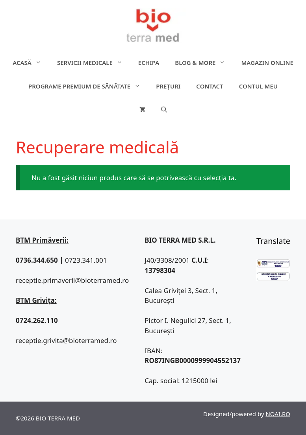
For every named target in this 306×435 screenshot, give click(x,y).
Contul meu (258, 86)
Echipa (148, 62)
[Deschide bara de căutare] (164, 110)
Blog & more (204, 62)
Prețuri (168, 86)
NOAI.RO (277, 414)
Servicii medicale (93, 62)
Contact (209, 86)
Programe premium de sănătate (88, 86)
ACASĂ (31, 62)
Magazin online (267, 62)
